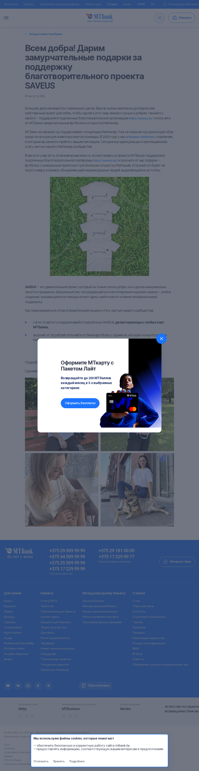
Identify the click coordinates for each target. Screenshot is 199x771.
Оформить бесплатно (80, 403)
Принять (58, 761)
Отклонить (40, 761)
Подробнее (76, 761)
